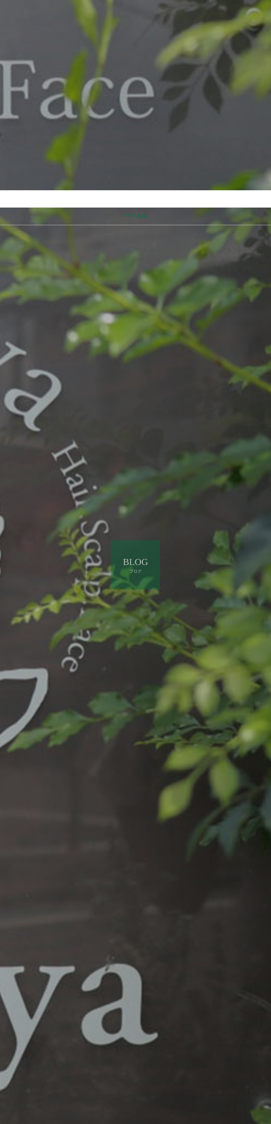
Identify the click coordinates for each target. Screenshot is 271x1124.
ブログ (40, 1083)
